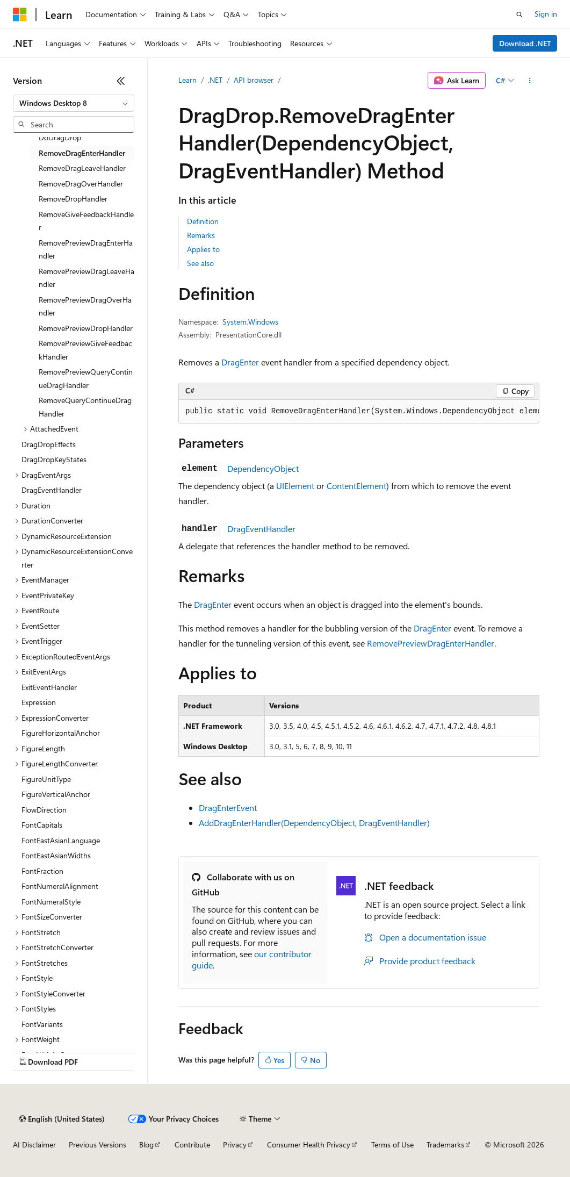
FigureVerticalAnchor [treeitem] (55, 794)
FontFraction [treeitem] (42, 871)
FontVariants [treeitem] (42, 1024)
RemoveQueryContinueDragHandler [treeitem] (85, 407)
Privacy (235, 1144)
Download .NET (525, 43)
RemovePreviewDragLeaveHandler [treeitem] (86, 278)
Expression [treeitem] (38, 702)
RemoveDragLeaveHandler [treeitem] (82, 168)
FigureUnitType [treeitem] (46, 779)
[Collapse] (120, 80)
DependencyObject (263, 468)
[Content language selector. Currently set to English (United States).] (62, 1119)
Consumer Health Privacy (308, 1144)
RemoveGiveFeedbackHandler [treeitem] (86, 221)
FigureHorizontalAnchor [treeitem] (60, 733)
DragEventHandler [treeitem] (51, 490)
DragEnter (240, 362)
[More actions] (530, 80)
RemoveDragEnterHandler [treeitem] (82, 153)
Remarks (201, 235)
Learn (187, 80)
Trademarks (445, 1144)
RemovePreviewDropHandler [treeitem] (86, 328)
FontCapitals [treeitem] (41, 825)
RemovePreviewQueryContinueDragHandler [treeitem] (86, 378)
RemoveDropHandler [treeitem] (73, 198)
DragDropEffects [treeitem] (48, 444)
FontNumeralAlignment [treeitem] (59, 886)
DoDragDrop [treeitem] (60, 137)
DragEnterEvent (228, 807)
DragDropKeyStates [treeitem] (53, 459)
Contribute (192, 1144)
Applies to (203, 249)
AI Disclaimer (34, 1144)
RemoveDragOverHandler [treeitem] (81, 183)
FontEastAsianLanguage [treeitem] (60, 840)
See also (200, 263)
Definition (203, 221)
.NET (215, 80)
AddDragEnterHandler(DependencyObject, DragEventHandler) (314, 822)
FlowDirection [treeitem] (44, 810)
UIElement (295, 485)
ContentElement (356, 485)
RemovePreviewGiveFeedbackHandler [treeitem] (85, 350)
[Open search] (519, 14)
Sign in (546, 14)
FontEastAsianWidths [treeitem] (56, 855)
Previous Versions (97, 1144)
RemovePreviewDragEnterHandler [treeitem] (86, 249)
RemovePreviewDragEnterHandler (430, 643)
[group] (358, 412)
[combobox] (73, 103)
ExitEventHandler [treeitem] (49, 687)
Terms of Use (392, 1144)
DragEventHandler (261, 528)
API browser (253, 80)
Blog (146, 1144)
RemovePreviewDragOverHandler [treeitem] (85, 306)
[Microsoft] (20, 14)
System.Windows (250, 322)
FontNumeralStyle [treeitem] (51, 901)
